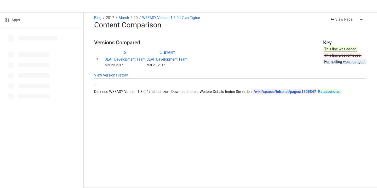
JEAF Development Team (125, 59)
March (124, 18)
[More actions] (362, 19)
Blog (97, 18)
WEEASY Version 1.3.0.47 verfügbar (171, 18)
